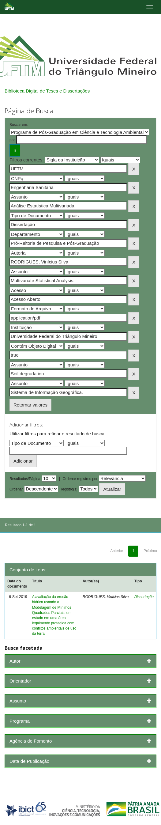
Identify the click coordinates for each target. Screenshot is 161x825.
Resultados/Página (24, 479)
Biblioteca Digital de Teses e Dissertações (47, 90)
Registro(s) (68, 489)
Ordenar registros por (79, 479)
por (12, 140)
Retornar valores (30, 404)
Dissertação (144, 597)
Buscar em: (18, 125)
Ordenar (16, 489)
